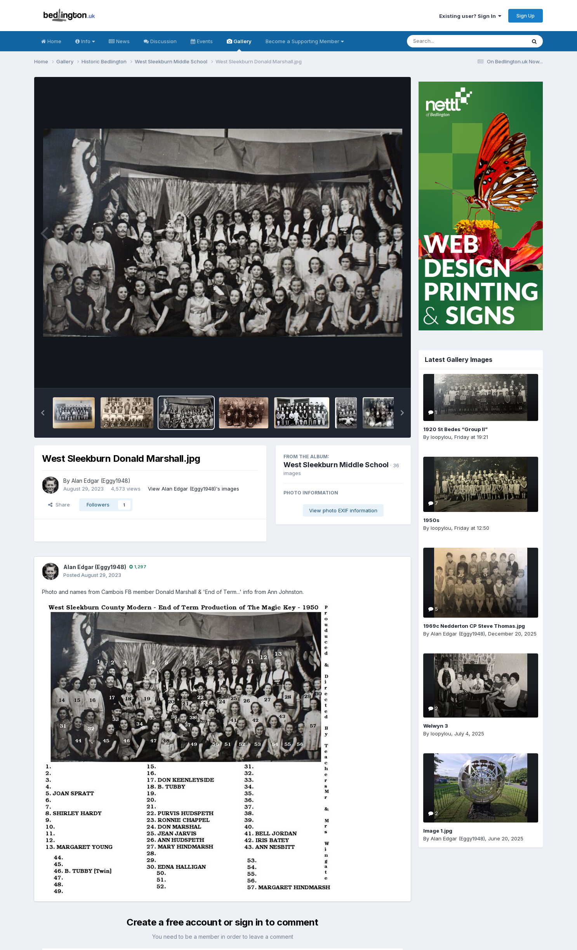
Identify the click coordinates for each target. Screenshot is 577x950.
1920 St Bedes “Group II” (455, 429)
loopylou (441, 437)
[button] (42, 412)
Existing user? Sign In (470, 16)
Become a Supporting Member (305, 41)
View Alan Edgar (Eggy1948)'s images (193, 488)
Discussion (160, 41)
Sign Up (525, 15)
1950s (431, 520)
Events (202, 41)
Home (51, 41)
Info (85, 41)
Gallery (239, 44)
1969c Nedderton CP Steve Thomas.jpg (474, 626)
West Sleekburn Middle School (336, 465)
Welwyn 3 (435, 726)
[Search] (445, 41)
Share (59, 504)
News (119, 41)
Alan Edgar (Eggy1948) (100, 480)
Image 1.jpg (437, 831)
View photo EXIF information (343, 510)
